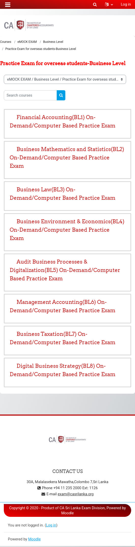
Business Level (53, 42)
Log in (126, 4)
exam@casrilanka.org (76, 494)
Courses (5, 42)
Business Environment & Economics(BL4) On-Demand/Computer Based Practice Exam (67, 230)
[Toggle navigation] (127, 25)
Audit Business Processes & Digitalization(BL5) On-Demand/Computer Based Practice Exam (65, 270)
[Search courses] (30, 95)
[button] (95, 4)
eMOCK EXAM (27, 42)
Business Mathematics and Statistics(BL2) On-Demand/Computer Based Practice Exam (67, 157)
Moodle (34, 539)
